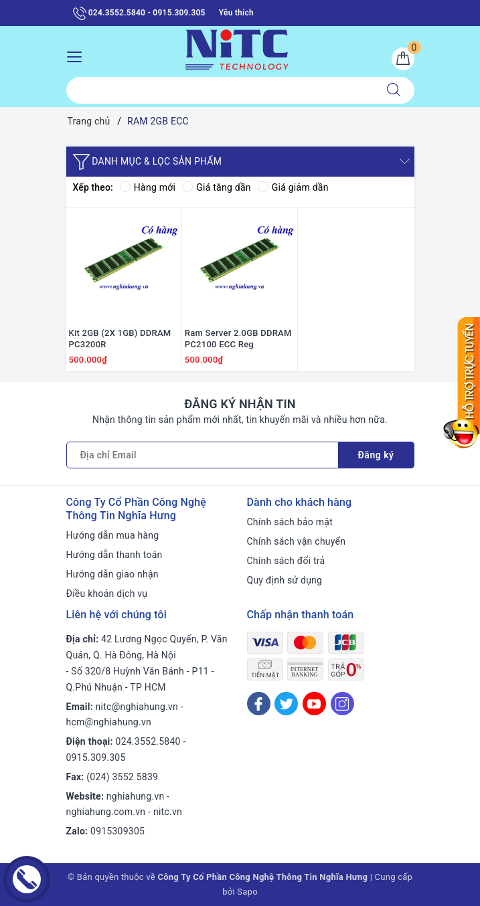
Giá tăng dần (216, 187)
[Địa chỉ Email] (202, 455)
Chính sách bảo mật (290, 522)
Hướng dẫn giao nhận (112, 574)
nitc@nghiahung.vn (137, 706)
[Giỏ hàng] (403, 59)
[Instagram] (342, 703)
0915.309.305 (96, 757)
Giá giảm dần (293, 187)
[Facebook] (258, 703)
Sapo (247, 892)
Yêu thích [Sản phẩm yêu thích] (236, 12)
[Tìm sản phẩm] (220, 90)
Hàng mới (147, 187)
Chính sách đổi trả (286, 560)
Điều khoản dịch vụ (107, 593)
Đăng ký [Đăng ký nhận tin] (376, 455)
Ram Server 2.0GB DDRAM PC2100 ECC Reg (238, 338)
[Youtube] (314, 703)
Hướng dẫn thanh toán (114, 554)
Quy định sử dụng (285, 580)
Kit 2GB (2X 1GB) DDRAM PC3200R (120, 338)
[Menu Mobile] (78, 55)
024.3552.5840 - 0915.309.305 (139, 13)
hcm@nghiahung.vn (108, 722)
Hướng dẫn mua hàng (112, 535)
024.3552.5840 (148, 741)
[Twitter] (286, 703)
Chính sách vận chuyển (296, 541)
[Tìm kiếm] (393, 90)
